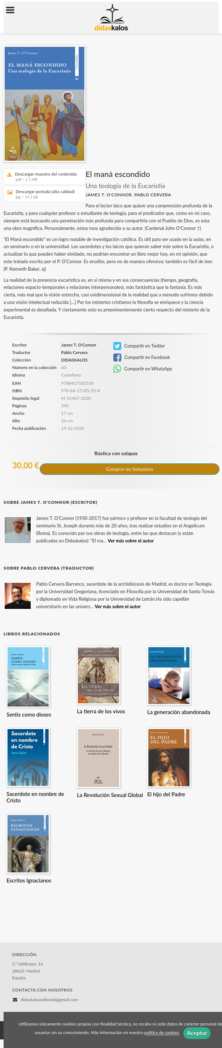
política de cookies (161, 1032)
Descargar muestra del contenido (42, 176)
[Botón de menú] (13, 10)
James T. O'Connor (108, 194)
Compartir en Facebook (141, 357)
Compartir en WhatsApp (142, 369)
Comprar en (129, 469)
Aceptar (197, 1032)
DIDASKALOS (74, 360)
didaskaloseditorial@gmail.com (49, 999)
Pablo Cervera (152, 194)
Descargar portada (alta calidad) (42, 194)
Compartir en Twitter (139, 346)
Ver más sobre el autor (131, 540)
